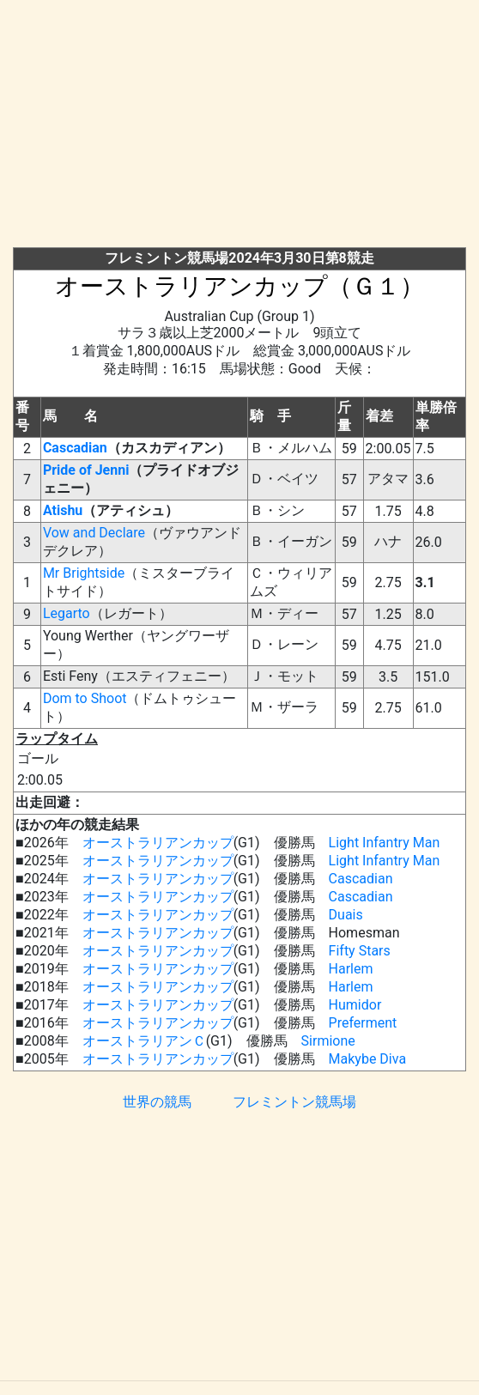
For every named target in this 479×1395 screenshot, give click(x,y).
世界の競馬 (157, 1102)
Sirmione (328, 1041)
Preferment (363, 1023)
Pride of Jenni (86, 470)
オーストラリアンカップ (157, 842)
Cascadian (75, 448)
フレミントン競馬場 (294, 1102)
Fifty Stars (360, 951)
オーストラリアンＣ (144, 1041)
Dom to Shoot (85, 698)
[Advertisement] (246, 127)
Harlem (351, 969)
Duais (346, 915)
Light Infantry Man (384, 842)
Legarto (66, 613)
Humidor (355, 1005)
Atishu (62, 510)
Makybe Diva (368, 1059)
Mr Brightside (83, 573)
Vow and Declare (94, 533)
